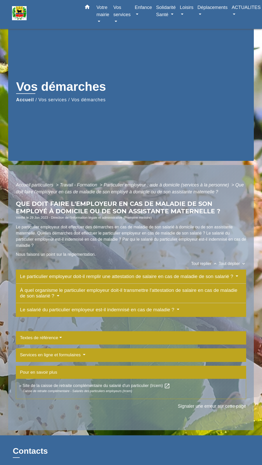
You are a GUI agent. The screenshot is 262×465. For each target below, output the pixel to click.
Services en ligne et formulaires (51, 354)
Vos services (52, 99)
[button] (87, 8)
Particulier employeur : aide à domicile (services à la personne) (167, 184)
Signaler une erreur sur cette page (212, 406)
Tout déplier (232, 263)
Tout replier (205, 263)
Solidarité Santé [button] (166, 11)
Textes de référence (39, 337)
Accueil (25, 99)
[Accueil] (44, 14)
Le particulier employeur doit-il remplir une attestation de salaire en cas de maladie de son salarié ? (127, 276)
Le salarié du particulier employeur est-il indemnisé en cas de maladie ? (98, 309)
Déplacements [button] (213, 7)
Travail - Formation (79, 184)
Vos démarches (88, 99)
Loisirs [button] (186, 7)
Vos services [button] (121, 11)
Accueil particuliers (35, 184)
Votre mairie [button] (102, 11)
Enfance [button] (143, 7)
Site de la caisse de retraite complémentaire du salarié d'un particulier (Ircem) (96, 385)
